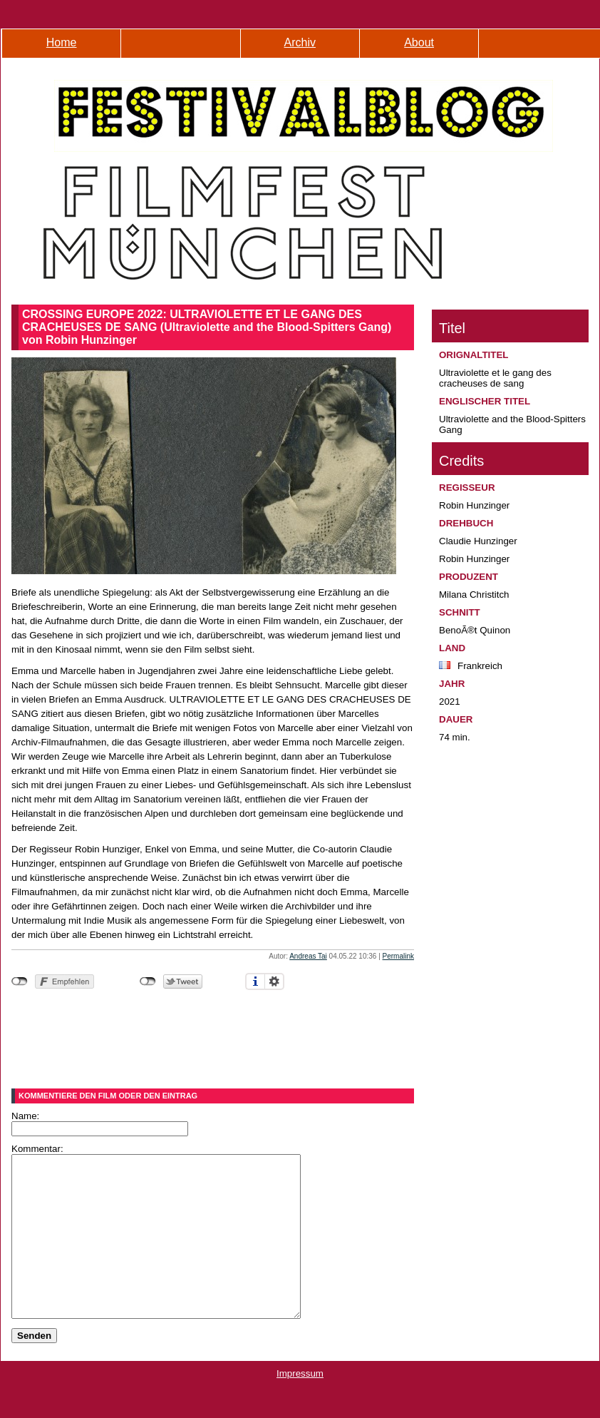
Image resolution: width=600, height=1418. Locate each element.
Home (61, 42)
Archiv (300, 42)
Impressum (300, 1405)
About (419, 42)
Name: (25, 1116)
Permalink (398, 956)
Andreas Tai (308, 956)
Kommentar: (37, 1148)
